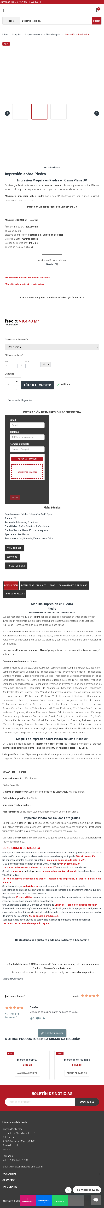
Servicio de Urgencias (20, 400)
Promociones (14, 548)
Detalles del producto (33, 585)
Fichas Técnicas (16, 566)
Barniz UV (51, 264)
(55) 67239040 (19, 2)
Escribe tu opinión (52, 1033)
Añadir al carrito (37, 385)
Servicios (12, 557)
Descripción (11, 585)
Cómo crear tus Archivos (73, 585)
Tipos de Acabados (14, 594)
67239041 (35, 2)
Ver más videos (52, 167)
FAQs (52, 585)
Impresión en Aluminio (77, 1059)
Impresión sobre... (27, 1059)
